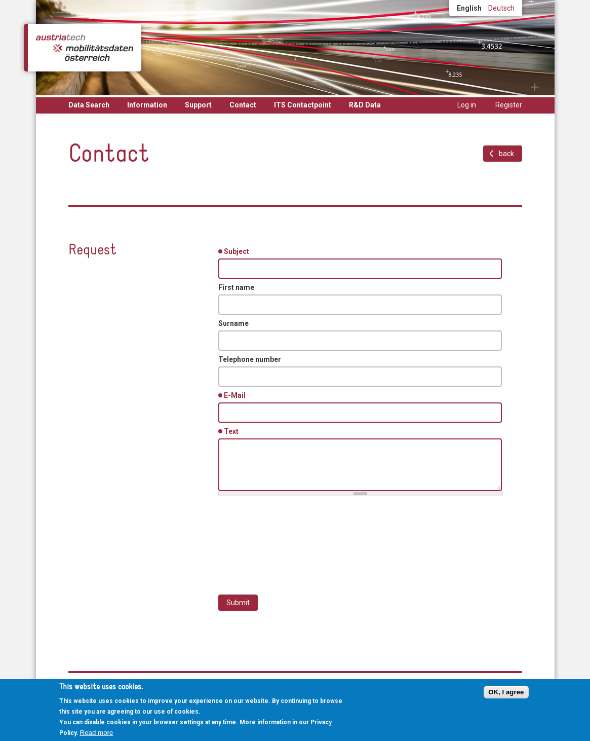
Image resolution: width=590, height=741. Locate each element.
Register (508, 105)
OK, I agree (506, 692)
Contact (242, 105)
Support (198, 105)
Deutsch (501, 8)
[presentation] (295, 540)
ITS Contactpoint (302, 105)
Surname (233, 323)
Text (233, 430)
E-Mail (236, 394)
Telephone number (249, 359)
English (469, 8)
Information (147, 105)
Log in (466, 105)
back (506, 154)
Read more (96, 732)
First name (236, 287)
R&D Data (365, 105)
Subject (238, 250)
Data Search (88, 105)
